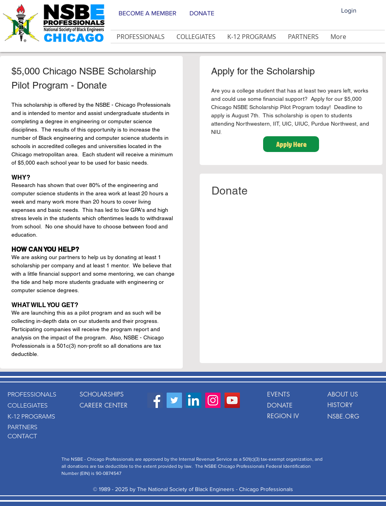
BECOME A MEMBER (147, 13)
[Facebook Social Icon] (155, 400)
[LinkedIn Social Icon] (193, 400)
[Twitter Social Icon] (174, 400)
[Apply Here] (291, 144)
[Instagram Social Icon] (213, 400)
